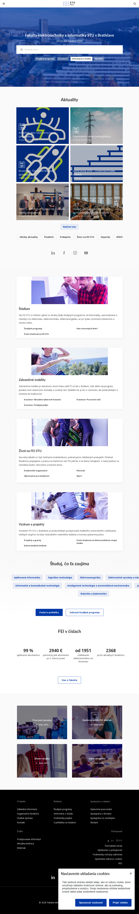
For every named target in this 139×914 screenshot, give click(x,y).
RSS (120, 863)
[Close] (130, 873)
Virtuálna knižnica (25, 843)
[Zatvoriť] (3, 3)
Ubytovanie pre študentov (36, 476)
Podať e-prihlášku (49, 612)
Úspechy (105, 237)
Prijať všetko (120, 902)
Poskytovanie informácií (29, 839)
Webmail (21, 847)
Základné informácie (27, 809)
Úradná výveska (25, 818)
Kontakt (99, 58)
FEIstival (81, 470)
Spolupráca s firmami (100, 813)
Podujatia (65, 237)
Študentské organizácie (35, 470)
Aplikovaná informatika (27, 577)
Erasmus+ (63, 58)
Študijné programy (45, 58)
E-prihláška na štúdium (65, 822)
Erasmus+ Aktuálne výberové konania (42, 399)
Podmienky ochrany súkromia (107, 854)
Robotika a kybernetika (94, 593)
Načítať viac (69, 226)
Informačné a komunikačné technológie (37, 585)
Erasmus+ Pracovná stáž (88, 399)
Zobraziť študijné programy (85, 612)
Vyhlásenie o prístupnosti (110, 850)
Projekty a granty (32, 540)
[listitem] (69, 237)
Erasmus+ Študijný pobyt (36, 405)
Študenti (49, 237)
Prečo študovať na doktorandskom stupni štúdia (97, 541)
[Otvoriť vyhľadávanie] (134, 3)
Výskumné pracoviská (101, 809)
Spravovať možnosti (91, 902)
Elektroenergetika (90, 577)
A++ (119, 840)
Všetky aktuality (29, 237)
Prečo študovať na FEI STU (36, 334)
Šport (79, 476)
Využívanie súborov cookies (108, 858)
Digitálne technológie (60, 577)
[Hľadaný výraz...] (69, 49)
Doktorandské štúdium (35, 545)
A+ (112, 841)
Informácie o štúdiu (81, 58)
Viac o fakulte (69, 680)
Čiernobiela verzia (113, 845)
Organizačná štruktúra (28, 813)
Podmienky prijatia (63, 818)
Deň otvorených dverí (87, 328)
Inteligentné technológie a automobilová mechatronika (98, 585)
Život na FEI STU (85, 237)
